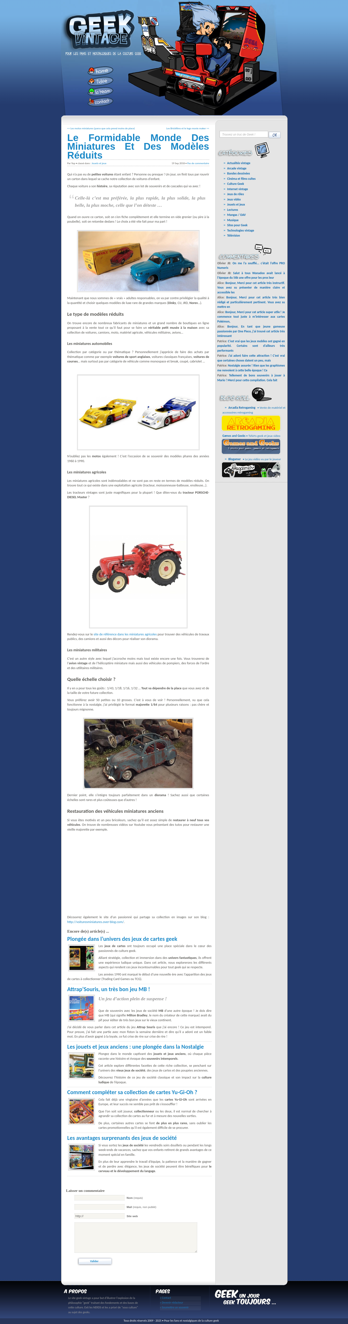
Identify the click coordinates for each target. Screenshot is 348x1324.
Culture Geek (235, 184)
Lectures (232, 210)
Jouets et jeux (99, 163)
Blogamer (234, 459)
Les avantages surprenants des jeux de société (122, 1137)
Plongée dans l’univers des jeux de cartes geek (122, 938)
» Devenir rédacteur (171, 1302)
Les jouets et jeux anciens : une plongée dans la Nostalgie (135, 1046)
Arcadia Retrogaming (241, 407)
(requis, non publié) (141, 1207)
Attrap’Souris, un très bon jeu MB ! (108, 989)
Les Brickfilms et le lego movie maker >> (187, 128)
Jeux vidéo (234, 199)
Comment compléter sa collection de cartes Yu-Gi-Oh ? (132, 1092)
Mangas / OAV (236, 215)
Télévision (233, 235)
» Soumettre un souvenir (174, 1307)
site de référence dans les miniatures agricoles (125, 634)
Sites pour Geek (237, 225)
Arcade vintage (237, 168)
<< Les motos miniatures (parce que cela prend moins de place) (101, 128)
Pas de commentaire (198, 163)
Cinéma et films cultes (241, 179)
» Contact (165, 1297)
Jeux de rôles (235, 194)
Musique (233, 220)
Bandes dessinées (238, 173)
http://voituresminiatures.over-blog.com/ (95, 922)
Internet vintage (237, 189)
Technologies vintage (240, 230)
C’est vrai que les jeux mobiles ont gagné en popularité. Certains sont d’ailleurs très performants (251, 345)
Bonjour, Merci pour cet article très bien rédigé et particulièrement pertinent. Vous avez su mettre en (251, 302)
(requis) (135, 1197)
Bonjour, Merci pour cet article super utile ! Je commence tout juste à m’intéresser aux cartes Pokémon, (251, 316)
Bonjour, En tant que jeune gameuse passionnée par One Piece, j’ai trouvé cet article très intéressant (251, 331)
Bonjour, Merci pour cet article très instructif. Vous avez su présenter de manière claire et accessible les (251, 287)
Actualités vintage (238, 163)
